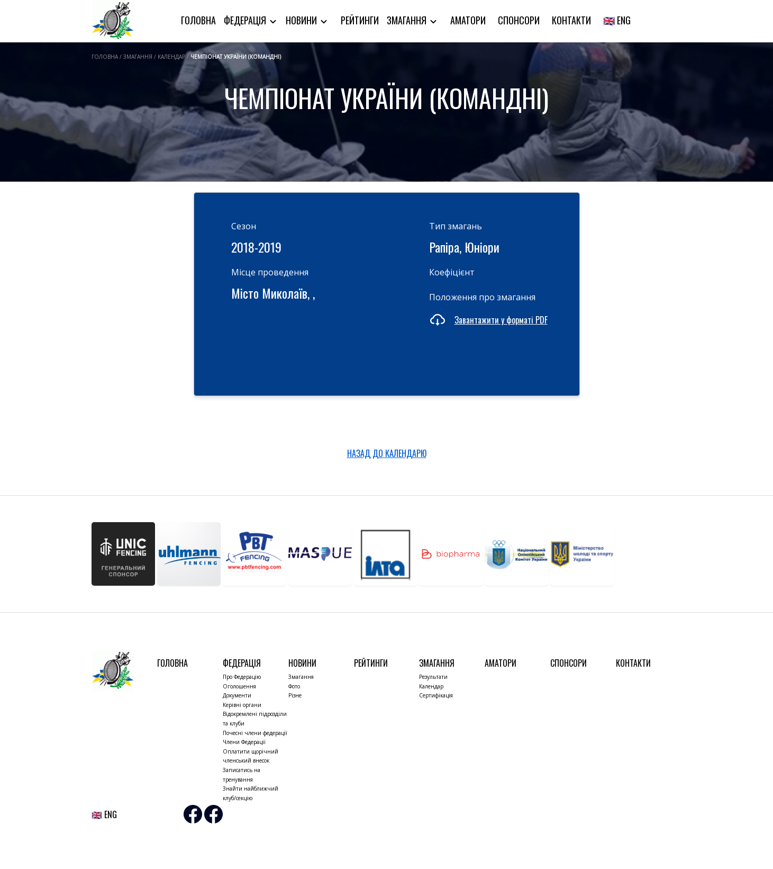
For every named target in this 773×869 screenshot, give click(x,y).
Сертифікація (436, 695)
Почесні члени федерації (255, 733)
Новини (302, 20)
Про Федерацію (242, 676)
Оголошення (239, 686)
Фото (294, 686)
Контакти (571, 20)
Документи (237, 695)
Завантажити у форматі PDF (501, 319)
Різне (295, 695)
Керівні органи (242, 705)
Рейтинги (360, 20)
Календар (431, 686)
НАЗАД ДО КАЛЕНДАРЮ (386, 453)
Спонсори (519, 20)
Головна (198, 20)
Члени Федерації (244, 742)
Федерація (246, 20)
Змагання (408, 20)
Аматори (468, 20)
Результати (433, 676)
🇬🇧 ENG (617, 20)
